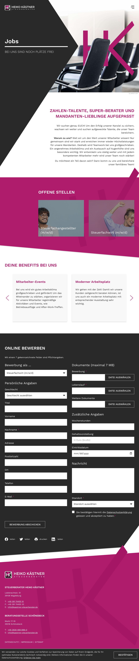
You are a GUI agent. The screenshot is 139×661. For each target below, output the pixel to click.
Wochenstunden (81, 420)
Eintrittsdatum (80, 447)
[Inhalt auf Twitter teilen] (25, 539)
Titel (7, 403)
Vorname (10, 416)
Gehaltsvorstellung (82, 433)
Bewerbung (79, 371)
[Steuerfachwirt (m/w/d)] (111, 218)
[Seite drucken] (40, 539)
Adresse (9, 443)
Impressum (27, 642)
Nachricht (79, 463)
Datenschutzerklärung (119, 512)
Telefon (9, 483)
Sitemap (39, 642)
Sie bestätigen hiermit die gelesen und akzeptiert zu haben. (104, 514)
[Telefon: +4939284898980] (17, 629)
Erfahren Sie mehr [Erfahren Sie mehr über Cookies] (32, 658)
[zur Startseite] (19, 8)
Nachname (12, 429)
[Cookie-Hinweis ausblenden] (125, 655)
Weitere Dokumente (83, 398)
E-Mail (9, 496)
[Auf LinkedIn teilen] (57, 539)
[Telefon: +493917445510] (16, 601)
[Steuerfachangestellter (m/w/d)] (61, 218)
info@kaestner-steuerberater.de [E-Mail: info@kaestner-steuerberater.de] (23, 607)
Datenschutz (12, 642)
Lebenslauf (79, 384)
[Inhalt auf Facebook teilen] (10, 539)
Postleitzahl (11, 456)
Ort (6, 469)
